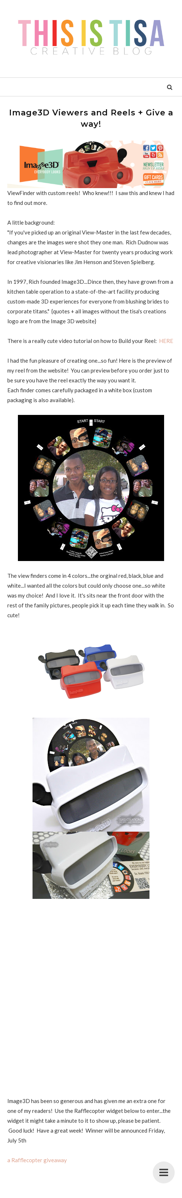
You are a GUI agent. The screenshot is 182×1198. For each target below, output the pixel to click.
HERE (166, 340)
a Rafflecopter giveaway (37, 1160)
